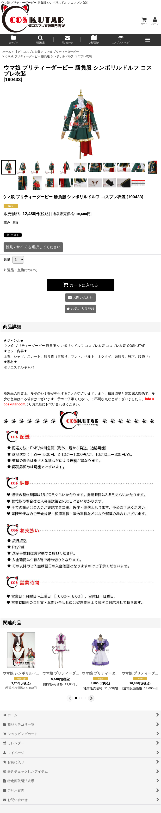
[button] (40, 40)
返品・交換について (20, 270)
